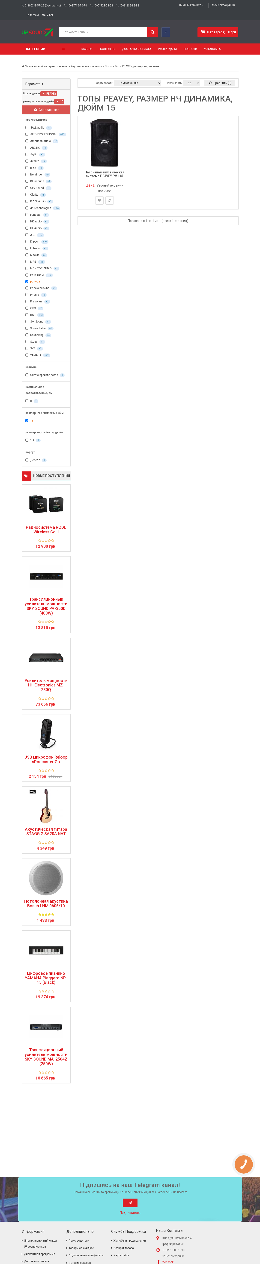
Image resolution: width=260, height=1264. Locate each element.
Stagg (35, 342)
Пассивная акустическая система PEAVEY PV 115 (104, 174)
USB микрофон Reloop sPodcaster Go (46, 759)
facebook (167, 1262)
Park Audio (39, 275)
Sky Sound (38, 322)
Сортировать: (104, 83)
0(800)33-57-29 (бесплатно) (43, 5)
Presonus (37, 302)
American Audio (41, 141)
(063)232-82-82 (129, 5)
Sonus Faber (39, 328)
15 (59, 101)
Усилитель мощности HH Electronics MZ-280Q (46, 685)
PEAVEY (49, 93)
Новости (190, 49)
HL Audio (37, 228)
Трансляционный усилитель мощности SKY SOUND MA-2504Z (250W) (46, 1057)
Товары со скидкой (81, 1248)
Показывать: (174, 83)
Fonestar (37, 215)
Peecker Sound (41, 288)
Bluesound (38, 181)
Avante (36, 161)
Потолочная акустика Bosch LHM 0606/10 (46, 903)
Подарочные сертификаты (86, 1255)
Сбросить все (46, 110)
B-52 (34, 168)
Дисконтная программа (39, 1254)
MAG (35, 262)
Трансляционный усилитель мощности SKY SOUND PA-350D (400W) (46, 606)
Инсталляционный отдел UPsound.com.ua (40, 1243)
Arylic (35, 155)
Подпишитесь (130, 1213)
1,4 (33, 440)
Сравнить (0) (220, 83)
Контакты (107, 49)
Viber (50, 15)
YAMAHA (37, 355)
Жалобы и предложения (130, 1240)
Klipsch (36, 242)
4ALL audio (38, 128)
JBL (34, 235)
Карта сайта (121, 1255)
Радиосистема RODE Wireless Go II (46, 529)
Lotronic (36, 248)
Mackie (36, 255)
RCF (34, 315)
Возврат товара (124, 1248)
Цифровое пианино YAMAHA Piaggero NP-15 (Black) (46, 978)
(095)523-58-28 (103, 5)
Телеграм (32, 15)
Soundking (38, 335)
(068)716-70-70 (77, 5)
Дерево (36, 460)
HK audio (37, 222)
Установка (212, 49)
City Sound (38, 188)
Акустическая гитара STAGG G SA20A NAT (46, 831)
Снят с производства (45, 375)
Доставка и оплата (136, 49)
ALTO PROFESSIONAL (45, 134)
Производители (79, 1240)
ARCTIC (36, 148)
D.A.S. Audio (39, 201)
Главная (87, 49)
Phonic (36, 295)
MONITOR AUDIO (42, 269)
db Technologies (42, 208)
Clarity (35, 195)
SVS (34, 349)
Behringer (37, 175)
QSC (34, 308)
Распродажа (167, 49)
